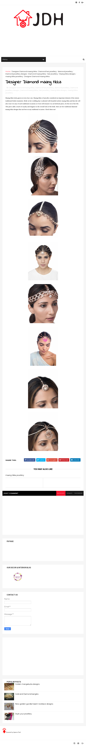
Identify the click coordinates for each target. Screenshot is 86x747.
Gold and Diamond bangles (26, 694)
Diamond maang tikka (37, 74)
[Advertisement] (43, 37)
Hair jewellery (52, 74)
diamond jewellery (65, 72)
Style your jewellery (23, 714)
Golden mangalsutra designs (27, 685)
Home (7, 72)
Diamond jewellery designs (16, 74)
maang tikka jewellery (14, 77)
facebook (78, 494)
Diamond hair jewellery (47, 72)
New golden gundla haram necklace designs (34, 704)
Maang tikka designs (67, 74)
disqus (69, 494)
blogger (60, 494)
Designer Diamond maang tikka (24, 72)
